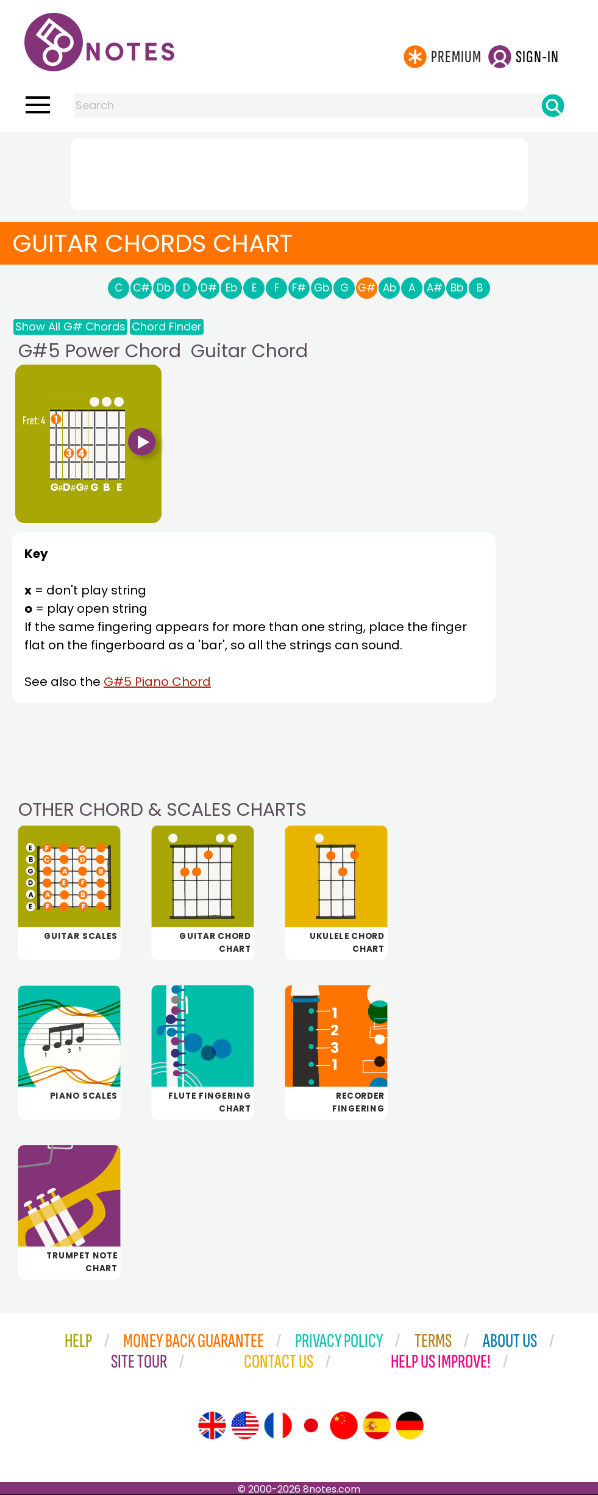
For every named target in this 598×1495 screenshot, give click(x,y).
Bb (456, 287)
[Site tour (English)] (212, 1425)
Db (164, 287)
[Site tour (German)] (409, 1425)
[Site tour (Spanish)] (376, 1425)
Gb (321, 287)
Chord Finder (167, 326)
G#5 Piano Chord (157, 681)
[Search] (552, 105)
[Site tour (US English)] (245, 1425)
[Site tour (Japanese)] (311, 1425)
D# (209, 287)
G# (367, 287)
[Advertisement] (299, 171)
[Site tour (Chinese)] (344, 1425)
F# (299, 287)
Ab (389, 287)
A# (435, 287)
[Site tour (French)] (278, 1425)
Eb (231, 287)
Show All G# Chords (70, 326)
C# (141, 287)
